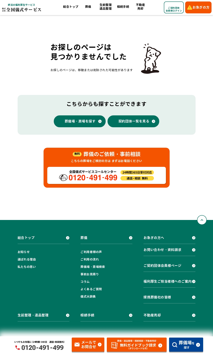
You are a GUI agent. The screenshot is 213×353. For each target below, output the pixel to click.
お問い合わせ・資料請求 (162, 250)
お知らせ (24, 252)
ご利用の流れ (89, 259)
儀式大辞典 (88, 297)
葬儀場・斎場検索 (92, 267)
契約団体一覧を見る (133, 121)
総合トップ (70, 7)
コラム (85, 282)
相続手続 (123, 7)
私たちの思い (27, 267)
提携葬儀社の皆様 (157, 297)
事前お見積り (89, 274)
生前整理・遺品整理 (33, 315)
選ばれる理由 (27, 259)
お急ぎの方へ (153, 238)
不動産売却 (140, 7)
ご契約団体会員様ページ (162, 265)
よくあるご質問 (91, 289)
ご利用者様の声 (91, 252)
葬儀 (88, 7)
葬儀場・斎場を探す (80, 121)
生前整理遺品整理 (106, 7)
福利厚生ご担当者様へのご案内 (167, 281)
